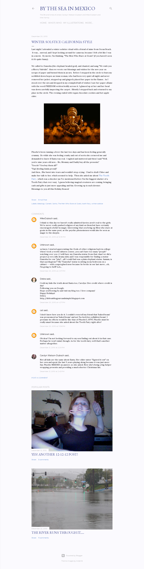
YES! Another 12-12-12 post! (55, 454)
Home (43, 23)
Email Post (42, 200)
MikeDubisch (46, 218)
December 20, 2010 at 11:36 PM (52, 326)
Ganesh (48, 204)
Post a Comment (40, 378)
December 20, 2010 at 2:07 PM (52, 271)
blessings (41, 204)
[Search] (110, 8)
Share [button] (34, 200)
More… (89, 23)
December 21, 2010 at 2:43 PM (52, 371)
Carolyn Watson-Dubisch (52, 355)
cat (41, 310)
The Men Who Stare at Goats (69, 204)
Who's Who (55, 23)
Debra (43, 279)
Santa (54, 204)
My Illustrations (73, 23)
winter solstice (97, 204)
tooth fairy (86, 204)
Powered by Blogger (72, 555)
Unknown (44, 245)
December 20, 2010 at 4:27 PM (52, 302)
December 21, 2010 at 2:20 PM (52, 347)
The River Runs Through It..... (58, 532)
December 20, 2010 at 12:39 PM (53, 237)
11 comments (43, 538)
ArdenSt (79, 561)
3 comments (43, 460)
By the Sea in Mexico (67, 8)
